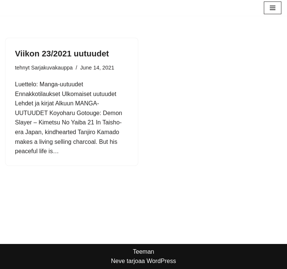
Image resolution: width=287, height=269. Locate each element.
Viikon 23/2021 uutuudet (62, 53)
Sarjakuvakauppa (51, 68)
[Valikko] (272, 7)
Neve (118, 261)
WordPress (161, 261)
